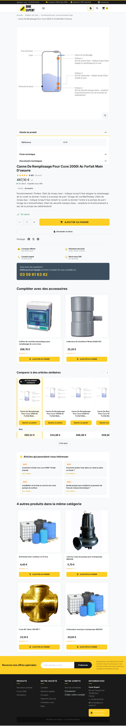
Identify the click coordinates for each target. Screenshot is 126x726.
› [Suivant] (107, 372)
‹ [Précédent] (102, 372)
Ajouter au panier (39, 359)
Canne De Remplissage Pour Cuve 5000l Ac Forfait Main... (81, 414)
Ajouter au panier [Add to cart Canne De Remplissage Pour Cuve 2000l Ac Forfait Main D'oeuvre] (74, 222)
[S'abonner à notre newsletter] (83, 665)
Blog (42, 706)
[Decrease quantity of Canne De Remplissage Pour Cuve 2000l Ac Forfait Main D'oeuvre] (20, 222)
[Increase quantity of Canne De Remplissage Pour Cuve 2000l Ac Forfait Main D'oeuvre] (34, 222)
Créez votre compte (75, 695)
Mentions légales (48, 692)
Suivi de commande (73, 688)
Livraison (44, 688)
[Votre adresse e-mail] (57, 665)
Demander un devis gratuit (98, 713)
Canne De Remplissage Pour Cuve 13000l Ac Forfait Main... (55, 414)
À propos (44, 695)
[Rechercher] (97, 8)
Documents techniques (30, 161)
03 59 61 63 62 (97, 700)
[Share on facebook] (29, 239)
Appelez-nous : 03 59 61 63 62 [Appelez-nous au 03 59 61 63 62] (28, 2)
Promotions (21, 695)
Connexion (70, 691)
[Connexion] (103, 2)
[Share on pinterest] (38, 239)
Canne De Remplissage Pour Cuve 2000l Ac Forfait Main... (29, 414)
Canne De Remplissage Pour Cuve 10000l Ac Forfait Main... (106, 414)
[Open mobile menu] (43, 8)
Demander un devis (63, 232)
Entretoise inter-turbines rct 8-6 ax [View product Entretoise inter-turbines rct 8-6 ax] (33, 557)
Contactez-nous (47, 703)
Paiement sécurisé (48, 699)
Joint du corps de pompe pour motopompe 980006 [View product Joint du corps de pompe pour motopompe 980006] (84, 558)
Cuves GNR (21, 692)
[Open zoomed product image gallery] (105, 115)
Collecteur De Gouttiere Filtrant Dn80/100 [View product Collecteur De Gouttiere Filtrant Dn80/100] (83, 342)
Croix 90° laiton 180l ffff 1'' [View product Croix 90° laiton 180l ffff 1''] (30, 630)
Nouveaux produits (24, 688)
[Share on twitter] (34, 239)
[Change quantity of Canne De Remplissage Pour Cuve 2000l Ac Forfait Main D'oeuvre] (27, 222)
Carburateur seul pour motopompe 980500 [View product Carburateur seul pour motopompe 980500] (84, 630)
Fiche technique (27, 154)
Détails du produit (28, 132)
